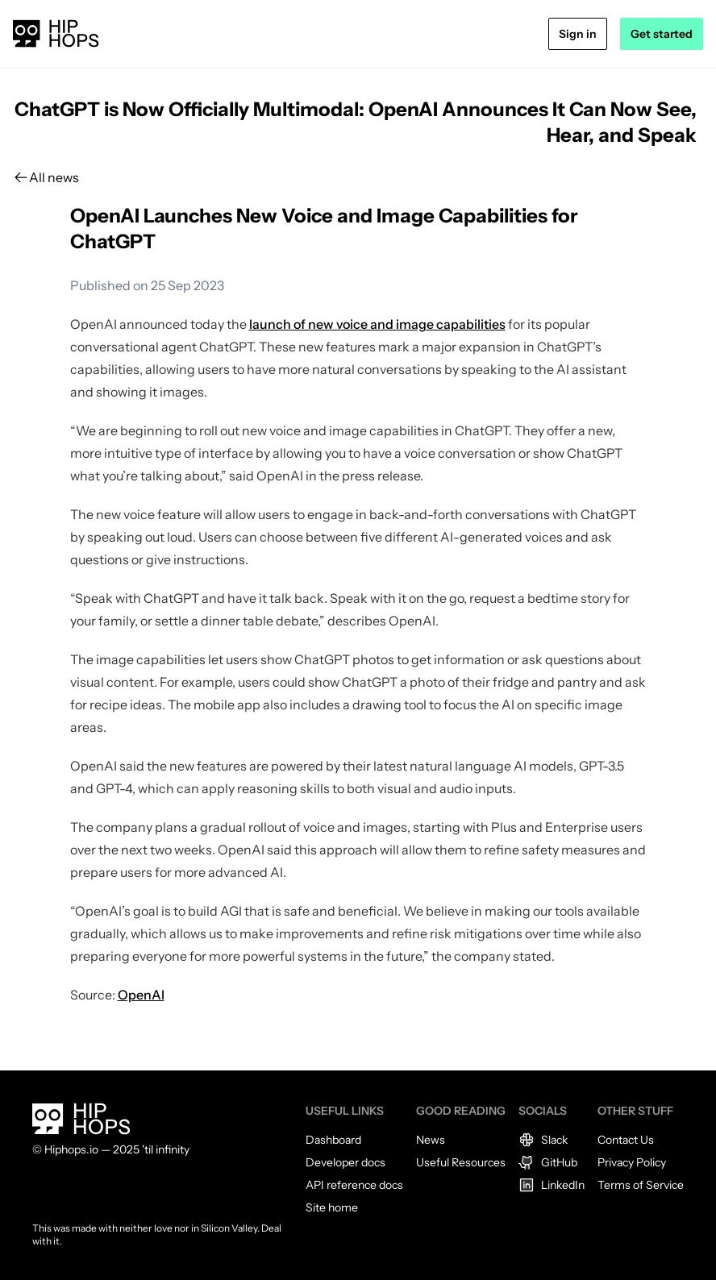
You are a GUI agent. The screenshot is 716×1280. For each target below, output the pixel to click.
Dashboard (333, 1139)
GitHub (547, 1162)
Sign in (578, 34)
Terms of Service (640, 1185)
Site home (332, 1207)
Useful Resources (461, 1162)
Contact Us (625, 1139)
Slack (543, 1140)
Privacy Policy (631, 1162)
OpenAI (141, 995)
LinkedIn (551, 1185)
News (430, 1139)
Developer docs (345, 1162)
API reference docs (354, 1185)
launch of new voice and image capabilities (377, 324)
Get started (662, 34)
